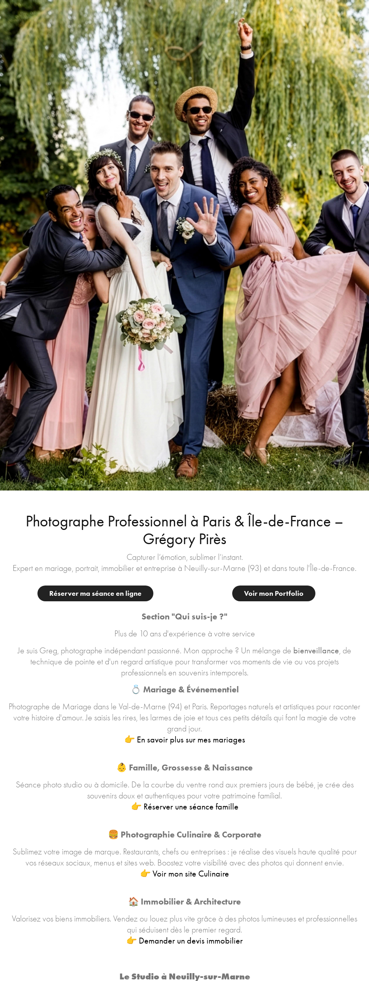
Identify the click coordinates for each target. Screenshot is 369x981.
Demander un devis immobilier (191, 941)
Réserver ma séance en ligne (95, 593)
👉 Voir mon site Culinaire (184, 874)
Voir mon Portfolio (274, 593)
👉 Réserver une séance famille (185, 807)
